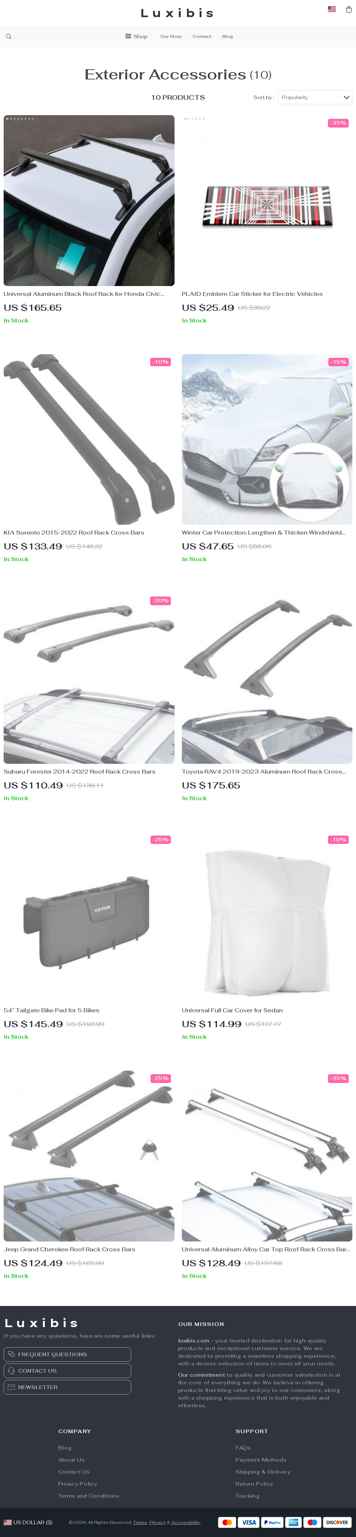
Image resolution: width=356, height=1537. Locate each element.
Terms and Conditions (89, 1496)
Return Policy (255, 1484)
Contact (202, 36)
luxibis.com (194, 1340)
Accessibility (185, 1522)
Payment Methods (261, 1459)
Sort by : (264, 97)
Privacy (157, 1522)
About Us (71, 1459)
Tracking (248, 1496)
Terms (140, 1522)
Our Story (171, 36)
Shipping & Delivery (263, 1471)
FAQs (243, 1447)
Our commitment (201, 1375)
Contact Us (74, 1471)
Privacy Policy (78, 1484)
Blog (227, 36)
